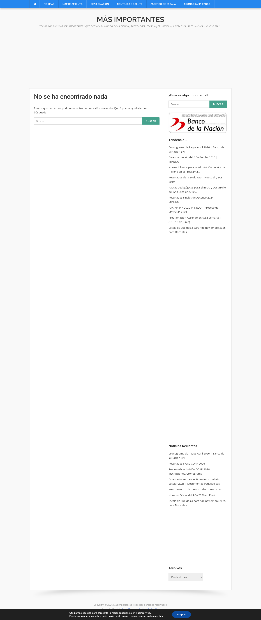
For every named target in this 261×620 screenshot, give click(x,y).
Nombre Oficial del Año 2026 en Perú (191, 495)
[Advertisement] (130, 56)
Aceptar (181, 614)
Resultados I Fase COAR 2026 (186, 463)
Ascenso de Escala (163, 4)
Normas (49, 4)
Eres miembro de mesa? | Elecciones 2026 (194, 489)
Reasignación (100, 4)
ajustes (158, 616)
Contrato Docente (129, 4)
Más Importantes (130, 19)
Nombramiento (73, 4)
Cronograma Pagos (197, 4)
